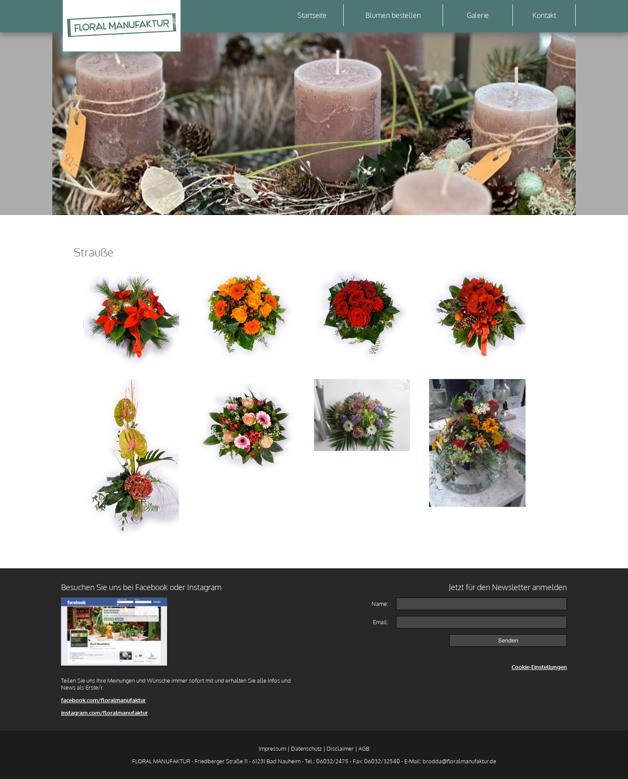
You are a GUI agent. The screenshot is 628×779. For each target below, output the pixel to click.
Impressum (272, 748)
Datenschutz (306, 748)
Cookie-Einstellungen (539, 666)
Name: (380, 603)
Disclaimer (340, 748)
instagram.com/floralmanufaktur (104, 712)
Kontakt (544, 15)
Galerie (478, 15)
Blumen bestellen (393, 15)
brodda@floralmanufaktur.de (459, 761)
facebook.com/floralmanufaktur (103, 700)
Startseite (312, 15)
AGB (363, 748)
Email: (380, 621)
